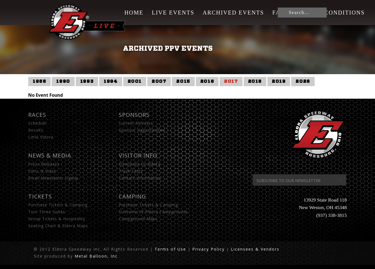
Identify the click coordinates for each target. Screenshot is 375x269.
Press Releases (44, 164)
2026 (303, 81)
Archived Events (233, 12)
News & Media (49, 155)
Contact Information (140, 178)
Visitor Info (138, 155)
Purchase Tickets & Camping (57, 204)
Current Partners (136, 123)
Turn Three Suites (46, 211)
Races (37, 114)
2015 (183, 81)
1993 (87, 81)
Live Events (173, 12)
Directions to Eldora (139, 164)
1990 (63, 81)
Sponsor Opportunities (142, 130)
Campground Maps (138, 218)
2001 (135, 81)
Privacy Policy (208, 249)
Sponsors (134, 114)
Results (35, 130)
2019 (279, 81)
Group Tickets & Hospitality (56, 218)
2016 (207, 81)
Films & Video (42, 171)
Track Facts (131, 171)
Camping (132, 196)
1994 (110, 81)
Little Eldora (40, 137)
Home (133, 12)
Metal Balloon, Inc (96, 256)
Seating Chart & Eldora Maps (58, 225)
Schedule (37, 123)
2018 (255, 81)
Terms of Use (170, 249)
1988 (39, 81)
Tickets (40, 196)
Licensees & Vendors (255, 249)
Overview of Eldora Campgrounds (153, 211)
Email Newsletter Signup (53, 178)
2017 (231, 81)
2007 (159, 81)
